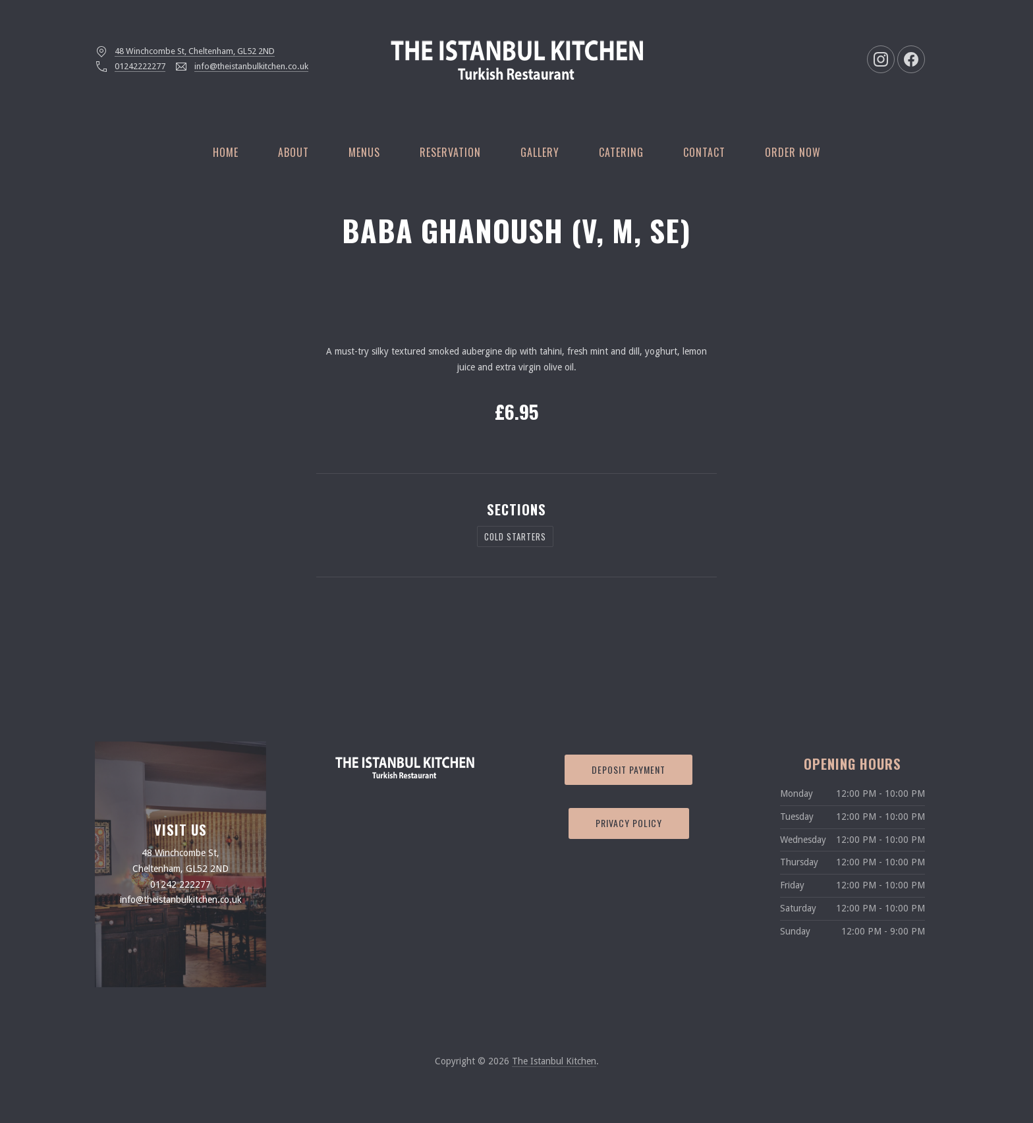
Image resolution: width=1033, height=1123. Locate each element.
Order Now (793, 152)
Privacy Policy (629, 823)
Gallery (539, 152)
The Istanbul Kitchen (554, 1061)
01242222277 (140, 66)
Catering (621, 152)
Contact (704, 152)
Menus (364, 152)
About (293, 152)
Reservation (450, 152)
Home (225, 152)
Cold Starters (515, 536)
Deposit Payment (628, 769)
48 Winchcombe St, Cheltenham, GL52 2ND (195, 51)
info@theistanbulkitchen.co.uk (251, 66)
